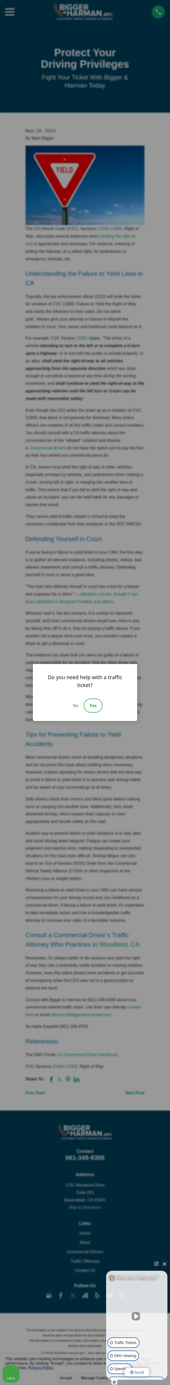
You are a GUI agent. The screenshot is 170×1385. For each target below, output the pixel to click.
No (75, 705)
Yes (92, 705)
